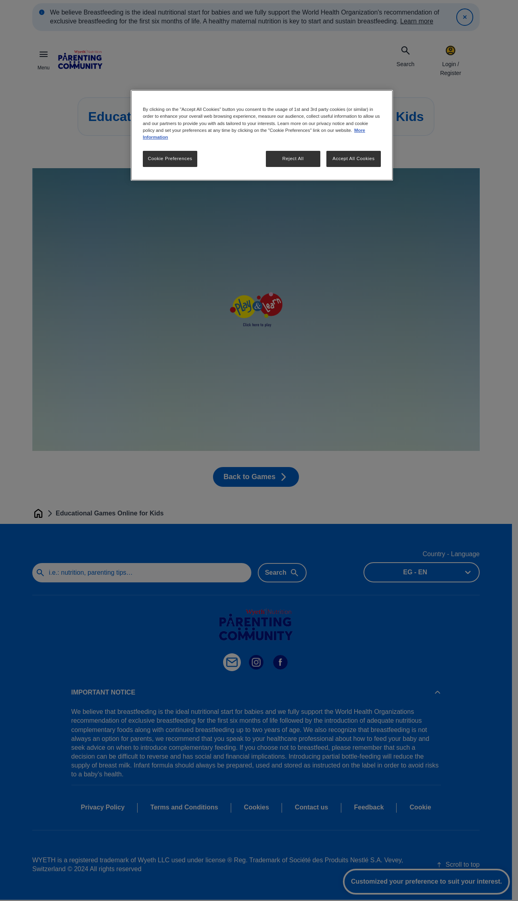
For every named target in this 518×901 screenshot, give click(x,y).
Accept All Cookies (353, 158)
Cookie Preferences (170, 158)
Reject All (293, 158)
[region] (262, 135)
